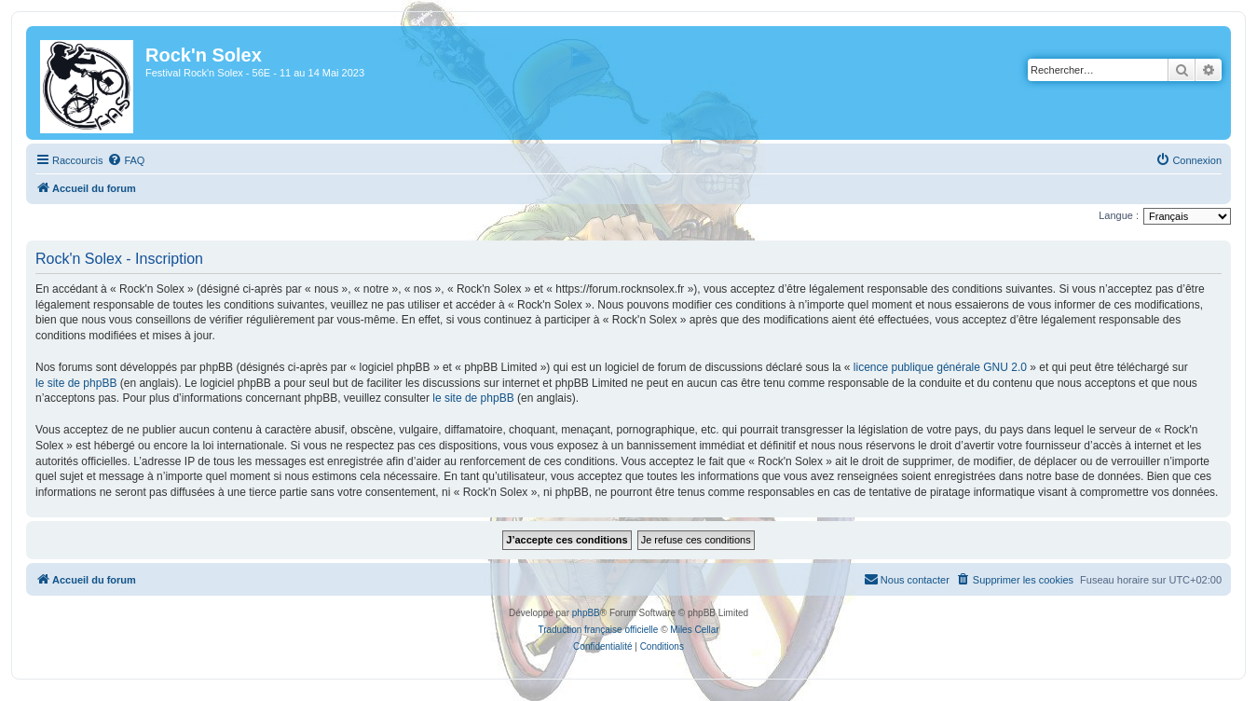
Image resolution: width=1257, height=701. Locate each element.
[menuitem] (125, 160)
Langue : (1119, 215)
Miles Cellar (694, 630)
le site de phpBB (75, 383)
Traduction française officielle (598, 630)
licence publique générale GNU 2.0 (940, 367)
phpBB (586, 613)
